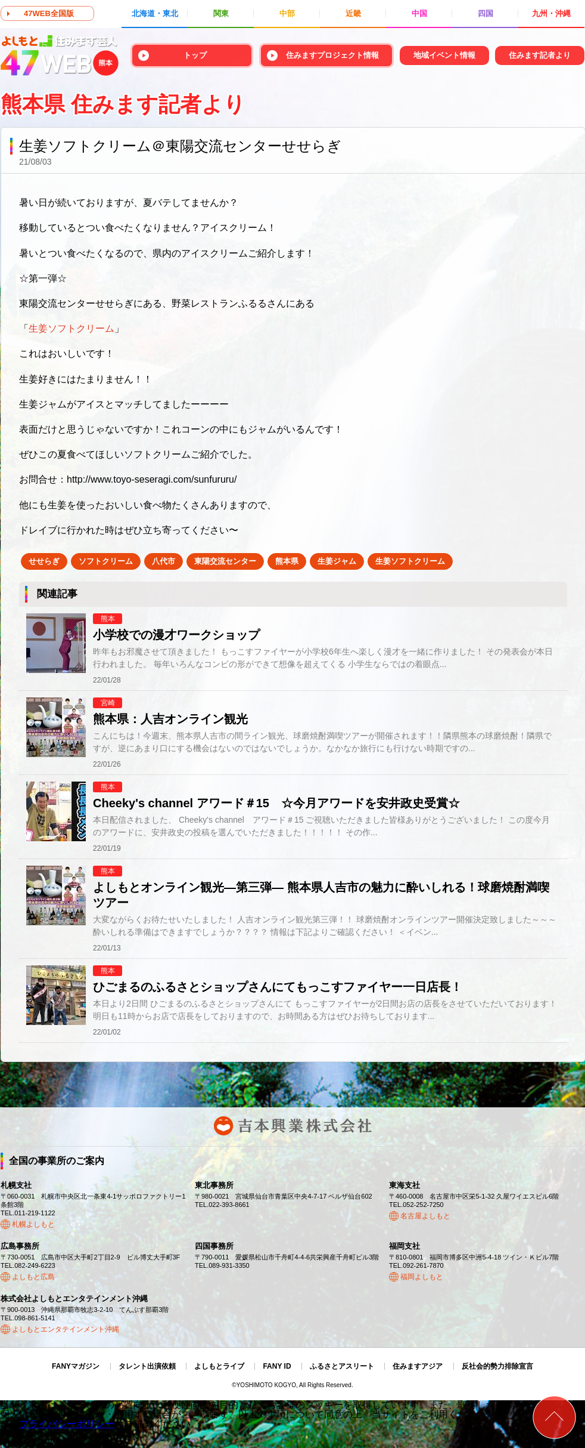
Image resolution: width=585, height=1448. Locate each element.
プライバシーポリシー (66, 1424)
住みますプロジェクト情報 (332, 55)
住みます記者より (540, 55)
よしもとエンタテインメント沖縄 (65, 1329)
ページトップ (554, 1417)
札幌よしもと (33, 1224)
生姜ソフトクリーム (410, 561)
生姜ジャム (337, 561)
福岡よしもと (421, 1277)
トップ (195, 55)
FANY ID (277, 1366)
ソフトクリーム (106, 561)
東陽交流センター (225, 561)
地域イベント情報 (444, 55)
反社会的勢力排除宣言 (497, 1366)
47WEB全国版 (49, 13)
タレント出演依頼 (147, 1366)
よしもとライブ (219, 1366)
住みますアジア (418, 1366)
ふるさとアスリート (342, 1366)
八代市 (163, 561)
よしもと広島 (33, 1277)
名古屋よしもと (425, 1216)
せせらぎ (44, 561)
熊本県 (286, 561)
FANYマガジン (75, 1366)
